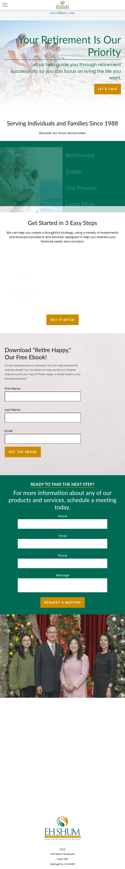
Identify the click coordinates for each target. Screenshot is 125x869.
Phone (62, 556)
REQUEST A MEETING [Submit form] (62, 602)
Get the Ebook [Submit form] (23, 452)
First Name (12, 389)
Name (62, 516)
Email (8, 431)
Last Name (12, 410)
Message (62, 575)
